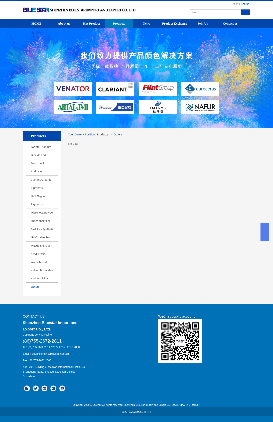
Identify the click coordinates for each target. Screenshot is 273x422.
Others (35, 286)
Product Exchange (174, 23)
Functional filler (40, 221)
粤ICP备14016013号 (188, 404)
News (146, 23)
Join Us (203, 23)
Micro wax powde (42, 212)
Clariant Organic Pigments (41, 184)
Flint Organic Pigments (39, 200)
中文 (235, 3)
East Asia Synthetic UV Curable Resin (42, 233)
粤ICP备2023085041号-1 (136, 411)
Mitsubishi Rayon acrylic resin (41, 250)
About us (64, 23)
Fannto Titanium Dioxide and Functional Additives (41, 159)
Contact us (230, 23)
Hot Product (91, 23)
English (245, 3)
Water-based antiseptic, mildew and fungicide (42, 270)
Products (119, 23)
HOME (36, 23)
